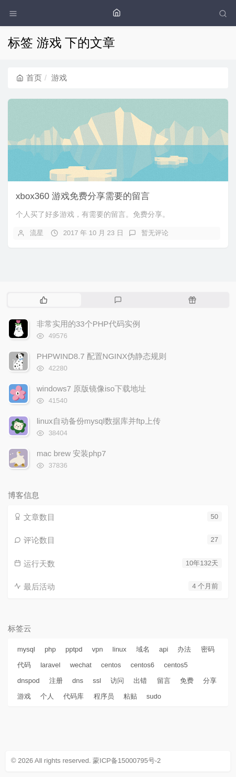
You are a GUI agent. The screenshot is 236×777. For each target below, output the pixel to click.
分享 (210, 681)
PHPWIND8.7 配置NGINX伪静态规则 (101, 356)
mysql (26, 649)
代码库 (73, 696)
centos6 (143, 665)
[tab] (44, 300)
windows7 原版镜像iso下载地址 (91, 388)
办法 (184, 649)
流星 (36, 233)
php (50, 649)
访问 (117, 681)
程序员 (104, 696)
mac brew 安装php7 (71, 453)
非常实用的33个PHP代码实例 (88, 323)
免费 (187, 681)
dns (77, 681)
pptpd (74, 649)
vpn (97, 649)
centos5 (176, 665)
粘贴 (130, 696)
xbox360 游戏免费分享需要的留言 (83, 196)
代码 (24, 665)
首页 (29, 77)
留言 (164, 681)
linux (120, 649)
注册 (56, 681)
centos (111, 665)
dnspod (28, 681)
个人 (47, 696)
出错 (140, 681)
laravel (50, 665)
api (163, 649)
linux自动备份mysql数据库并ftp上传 (99, 420)
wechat (81, 665)
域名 (143, 649)
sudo (154, 696)
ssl (97, 681)
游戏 (24, 696)
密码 (208, 649)
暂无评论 (154, 233)
